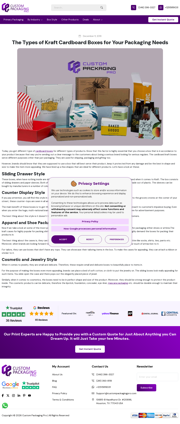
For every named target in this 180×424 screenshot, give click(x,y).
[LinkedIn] (19, 395)
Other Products (70, 19)
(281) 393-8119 (104, 380)
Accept (63, 239)
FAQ (54, 387)
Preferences (117, 239)
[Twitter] (8, 395)
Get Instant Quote (163, 19)
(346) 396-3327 (143, 7)
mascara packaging (118, 283)
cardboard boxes (44, 151)
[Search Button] (101, 7)
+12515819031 (168, 7)
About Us (57, 374)
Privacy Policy (59, 393)
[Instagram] (13, 395)
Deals (86, 19)
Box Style (52, 19)
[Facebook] (3, 395)
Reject (90, 239)
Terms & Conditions (63, 399)
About (96, 19)
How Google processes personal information (90, 228)
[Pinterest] (24, 395)
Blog (54, 380)
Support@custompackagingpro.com (116, 393)
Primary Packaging (13, 19)
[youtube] (29, 395)
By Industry (34, 19)
